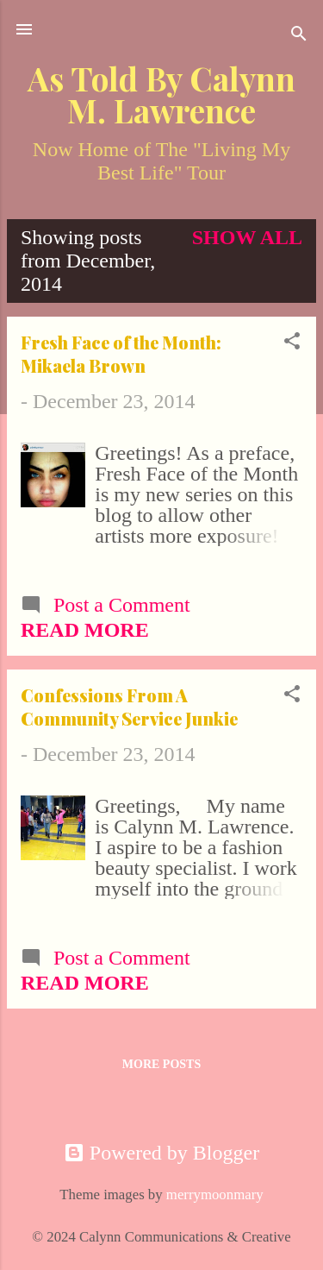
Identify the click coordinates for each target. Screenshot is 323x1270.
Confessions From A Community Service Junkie (129, 706)
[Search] (299, 35)
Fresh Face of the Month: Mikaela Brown (121, 353)
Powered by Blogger (161, 1152)
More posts (161, 1064)
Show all (247, 237)
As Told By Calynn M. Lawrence (161, 94)
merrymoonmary (215, 1194)
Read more (85, 630)
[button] (292, 342)
